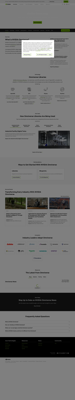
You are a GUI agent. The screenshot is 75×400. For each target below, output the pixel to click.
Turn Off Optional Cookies (42, 54)
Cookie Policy (50, 48)
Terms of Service (41, 49)
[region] (38, 49)
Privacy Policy (43, 48)
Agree (50, 54)
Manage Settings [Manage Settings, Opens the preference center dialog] (27, 54)
